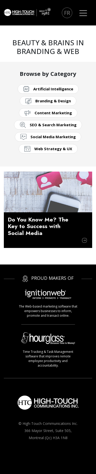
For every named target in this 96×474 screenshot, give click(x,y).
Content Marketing (53, 112)
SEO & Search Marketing (53, 124)
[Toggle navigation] (83, 13)
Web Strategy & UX (53, 148)
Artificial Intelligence (53, 88)
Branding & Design (53, 100)
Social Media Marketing (53, 136)
